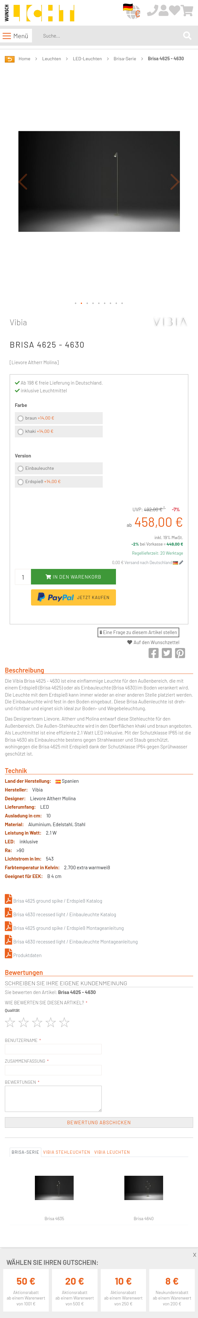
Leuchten (51, 58)
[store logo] (39, 13)
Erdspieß (43, 481)
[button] (23, 181)
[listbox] (59, 425)
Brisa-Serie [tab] (25, 1152)
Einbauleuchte (39, 468)
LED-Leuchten (87, 58)
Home (24, 58)
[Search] (187, 35)
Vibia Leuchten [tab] (112, 1152)
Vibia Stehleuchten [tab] (66, 1152)
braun (39, 418)
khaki (39, 431)
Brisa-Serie (125, 58)
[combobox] (112, 35)
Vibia (18, 322)
